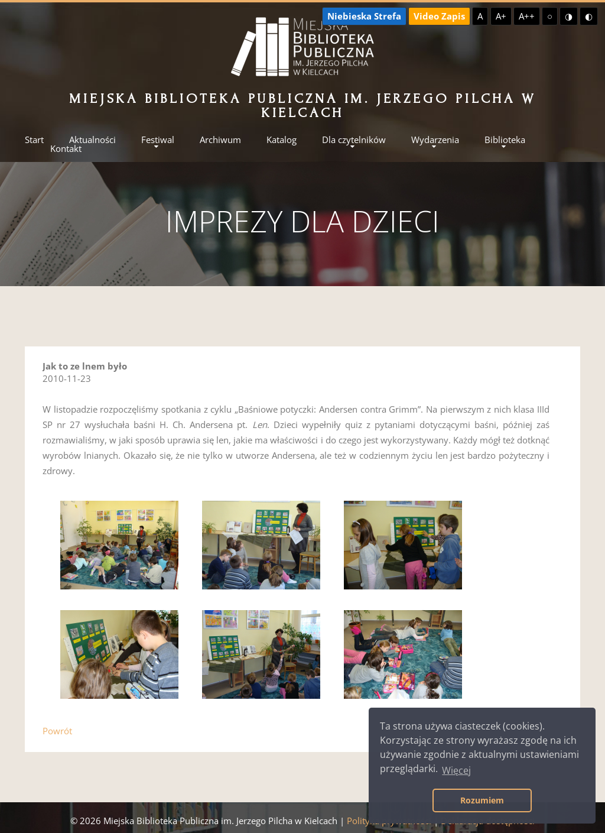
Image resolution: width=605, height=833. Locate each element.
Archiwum (220, 139)
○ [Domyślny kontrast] (549, 16)
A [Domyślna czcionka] (480, 16)
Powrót (57, 731)
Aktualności (92, 139)
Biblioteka (504, 139)
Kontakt (66, 148)
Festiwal (157, 139)
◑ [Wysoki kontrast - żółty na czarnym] (569, 16)
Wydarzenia (435, 139)
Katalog (281, 139)
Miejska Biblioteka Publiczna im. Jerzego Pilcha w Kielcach (302, 105)
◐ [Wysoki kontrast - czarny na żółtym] (589, 16)
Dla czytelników (354, 139)
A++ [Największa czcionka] (527, 16)
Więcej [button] (456, 770)
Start (34, 139)
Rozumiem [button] (482, 800)
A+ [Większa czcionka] (501, 16)
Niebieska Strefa (364, 16)
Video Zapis (439, 16)
